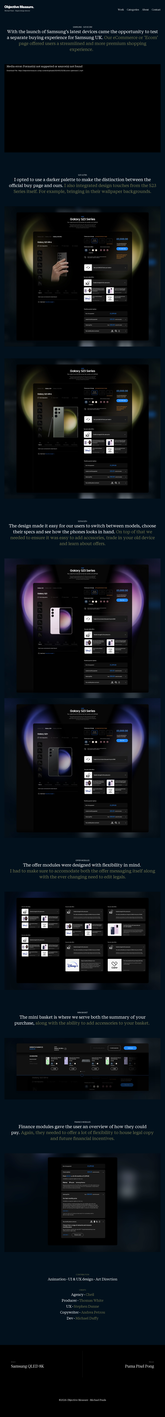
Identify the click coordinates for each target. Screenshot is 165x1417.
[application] (82, 108)
